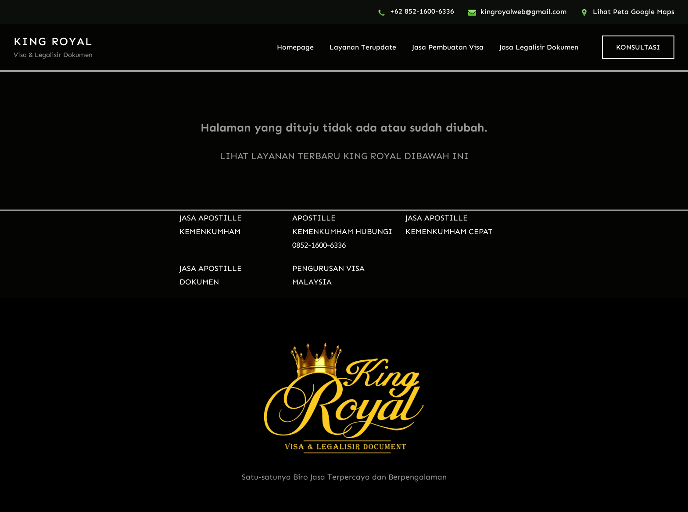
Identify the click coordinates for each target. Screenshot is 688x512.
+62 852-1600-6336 (422, 11)
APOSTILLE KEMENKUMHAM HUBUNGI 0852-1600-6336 (342, 231)
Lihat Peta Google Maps (633, 11)
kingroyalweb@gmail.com (523, 11)
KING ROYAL (53, 41)
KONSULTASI (638, 47)
